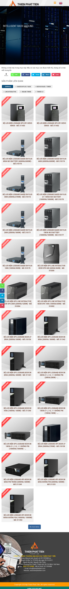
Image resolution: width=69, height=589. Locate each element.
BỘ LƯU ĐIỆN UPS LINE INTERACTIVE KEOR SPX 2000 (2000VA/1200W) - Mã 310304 (17, 303)
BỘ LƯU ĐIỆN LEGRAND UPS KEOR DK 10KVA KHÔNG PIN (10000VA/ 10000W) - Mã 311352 (17, 513)
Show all (8, 86)
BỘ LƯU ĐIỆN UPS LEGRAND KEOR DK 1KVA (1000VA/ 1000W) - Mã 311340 (17, 409)
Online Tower (26, 92)
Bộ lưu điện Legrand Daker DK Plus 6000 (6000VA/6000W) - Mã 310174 (51, 158)
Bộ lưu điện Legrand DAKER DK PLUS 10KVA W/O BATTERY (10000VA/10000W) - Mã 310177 (51, 232)
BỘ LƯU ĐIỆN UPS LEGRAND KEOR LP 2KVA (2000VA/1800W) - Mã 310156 (17, 338)
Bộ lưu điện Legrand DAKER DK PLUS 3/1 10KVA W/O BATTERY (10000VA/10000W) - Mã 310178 (51, 196)
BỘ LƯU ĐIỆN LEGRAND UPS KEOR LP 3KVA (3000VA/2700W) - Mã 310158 (51, 445)
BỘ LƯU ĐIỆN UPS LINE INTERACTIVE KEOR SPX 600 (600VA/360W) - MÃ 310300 (51, 268)
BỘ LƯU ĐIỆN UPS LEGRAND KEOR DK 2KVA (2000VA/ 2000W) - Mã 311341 (17, 373)
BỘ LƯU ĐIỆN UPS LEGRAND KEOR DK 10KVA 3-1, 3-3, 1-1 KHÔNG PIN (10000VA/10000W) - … (17, 446)
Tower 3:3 (40, 92)
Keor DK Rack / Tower (43, 86)
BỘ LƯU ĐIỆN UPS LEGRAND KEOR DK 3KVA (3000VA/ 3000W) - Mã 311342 (51, 338)
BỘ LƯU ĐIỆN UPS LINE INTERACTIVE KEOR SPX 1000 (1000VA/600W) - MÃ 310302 (51, 303)
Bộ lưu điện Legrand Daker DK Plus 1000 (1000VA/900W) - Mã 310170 (17, 267)
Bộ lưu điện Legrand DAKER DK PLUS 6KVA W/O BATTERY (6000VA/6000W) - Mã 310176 (17, 159)
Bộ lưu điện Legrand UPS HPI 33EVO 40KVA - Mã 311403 (17, 124)
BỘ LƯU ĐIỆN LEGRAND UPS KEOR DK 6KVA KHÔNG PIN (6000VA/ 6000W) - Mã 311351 (51, 481)
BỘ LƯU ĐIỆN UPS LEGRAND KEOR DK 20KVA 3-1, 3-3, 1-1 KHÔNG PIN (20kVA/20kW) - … (51, 374)
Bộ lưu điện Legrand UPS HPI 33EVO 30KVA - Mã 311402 (51, 124)
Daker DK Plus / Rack (24, 86)
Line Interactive (10, 92)
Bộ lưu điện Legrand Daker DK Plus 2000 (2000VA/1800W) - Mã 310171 (17, 231)
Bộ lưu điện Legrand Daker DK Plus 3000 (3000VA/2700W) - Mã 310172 (17, 195)
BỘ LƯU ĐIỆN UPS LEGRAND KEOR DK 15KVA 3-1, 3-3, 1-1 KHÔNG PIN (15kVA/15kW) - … (51, 410)
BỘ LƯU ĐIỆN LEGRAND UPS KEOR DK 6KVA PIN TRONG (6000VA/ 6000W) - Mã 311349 (17, 481)
